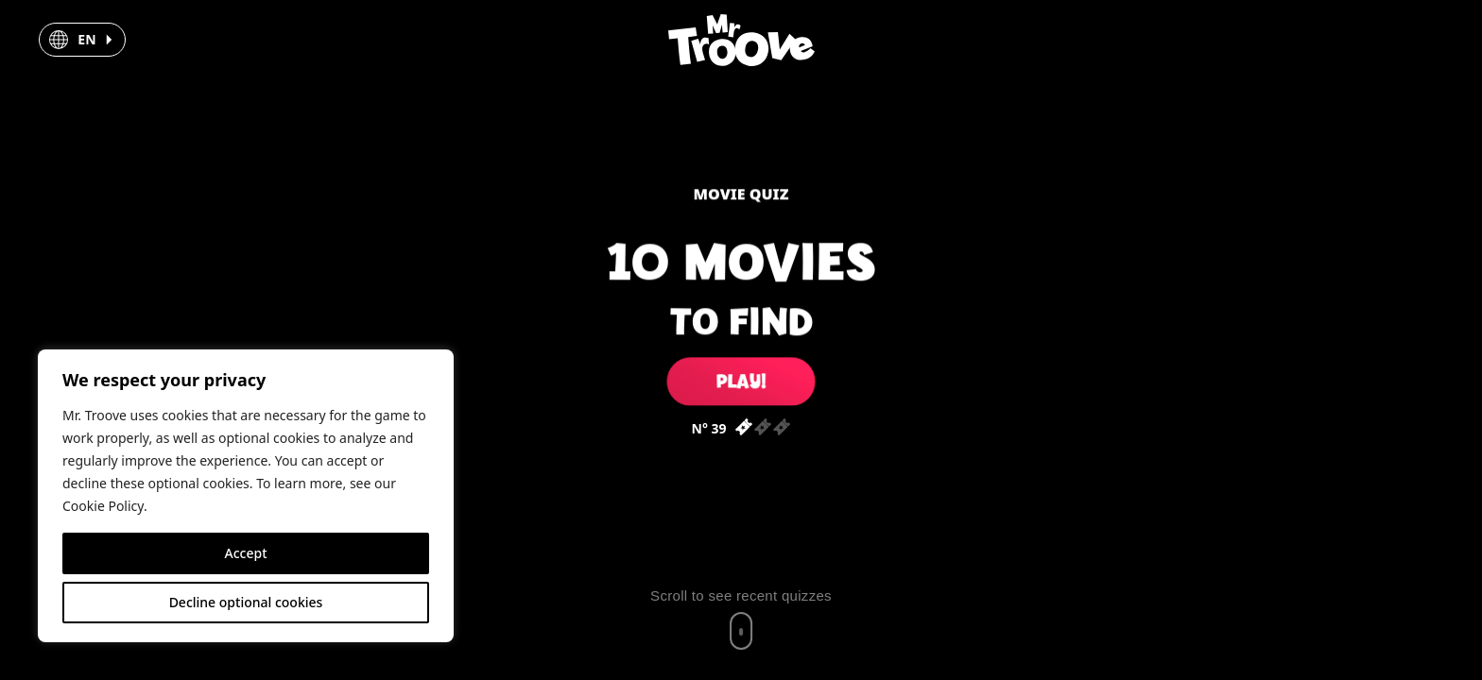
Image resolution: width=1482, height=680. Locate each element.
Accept (246, 553)
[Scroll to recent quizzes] (741, 618)
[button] (82, 40)
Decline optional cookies (246, 602)
